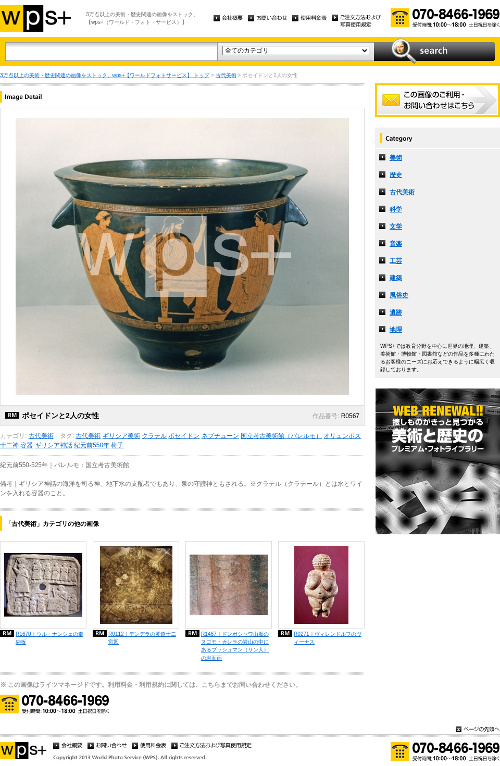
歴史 (396, 175)
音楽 (396, 243)
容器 (26, 445)
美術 (396, 157)
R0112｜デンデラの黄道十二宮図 (142, 638)
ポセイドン (183, 435)
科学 (396, 209)
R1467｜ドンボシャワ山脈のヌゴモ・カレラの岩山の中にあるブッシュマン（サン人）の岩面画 (235, 645)
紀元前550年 (91, 445)
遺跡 (396, 312)
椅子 (117, 445)
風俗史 (399, 295)
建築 (396, 278)
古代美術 (226, 75)
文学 (396, 226)
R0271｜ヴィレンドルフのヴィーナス (327, 638)
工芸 (396, 261)
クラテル (154, 435)
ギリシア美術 (121, 435)
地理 (396, 329)
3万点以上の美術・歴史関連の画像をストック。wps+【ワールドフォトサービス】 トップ (104, 75)
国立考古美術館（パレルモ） (281, 435)
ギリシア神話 (53, 445)
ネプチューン (220, 435)
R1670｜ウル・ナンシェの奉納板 (49, 638)
